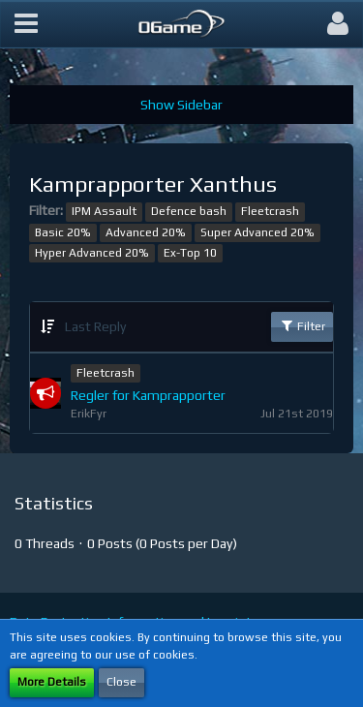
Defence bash (189, 211)
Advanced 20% (146, 232)
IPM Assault (104, 211)
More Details (51, 682)
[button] (26, 24)
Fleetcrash (270, 211)
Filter (302, 325)
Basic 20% (63, 232)
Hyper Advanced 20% (92, 253)
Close (121, 682)
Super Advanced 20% (257, 232)
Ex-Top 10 (190, 253)
